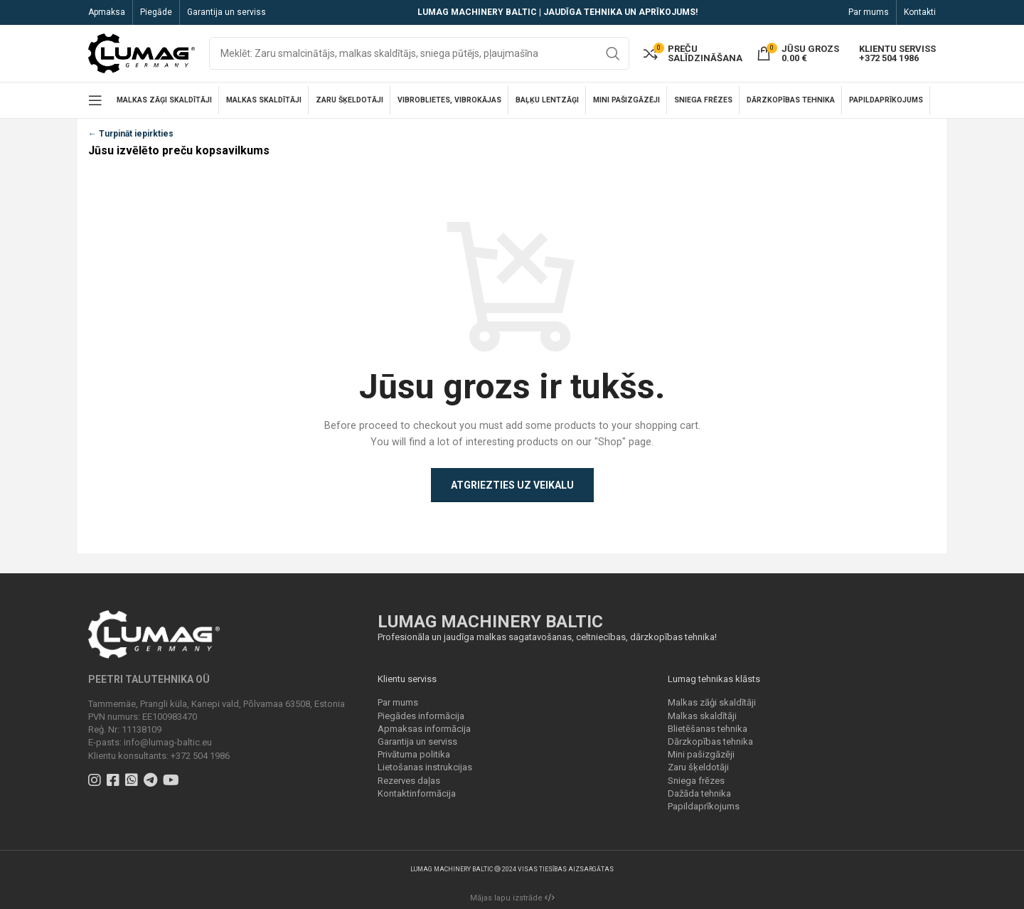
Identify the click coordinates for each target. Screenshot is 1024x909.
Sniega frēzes (696, 780)
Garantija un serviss (417, 741)
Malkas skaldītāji (702, 716)
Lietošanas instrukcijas (425, 767)
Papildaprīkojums (704, 806)
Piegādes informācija (421, 716)
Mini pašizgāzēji (701, 754)
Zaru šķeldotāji (698, 767)
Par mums (398, 702)
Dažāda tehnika (699, 793)
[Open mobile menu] (95, 100)
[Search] (419, 53)
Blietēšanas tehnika (707, 728)
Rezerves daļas (409, 780)
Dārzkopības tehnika (710, 741)
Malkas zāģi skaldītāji (712, 702)
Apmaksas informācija (424, 728)
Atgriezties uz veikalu (512, 485)
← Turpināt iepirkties (131, 134)
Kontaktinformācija (417, 793)
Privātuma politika (414, 754)
